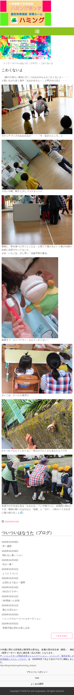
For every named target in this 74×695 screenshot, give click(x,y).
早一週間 (6, 546)
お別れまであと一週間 (13, 582)
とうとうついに (10, 573)
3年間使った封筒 (11, 600)
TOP (37, 678)
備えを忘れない (10, 609)
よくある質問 (37, 684)
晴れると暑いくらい (12, 555)
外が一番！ (8, 564)
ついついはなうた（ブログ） (28, 533)
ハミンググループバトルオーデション (21, 618)
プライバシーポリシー (37, 672)
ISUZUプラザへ (10, 591)
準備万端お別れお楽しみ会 (16, 627)
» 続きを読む (61, 636)
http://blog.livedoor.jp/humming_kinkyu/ (18, 665)
